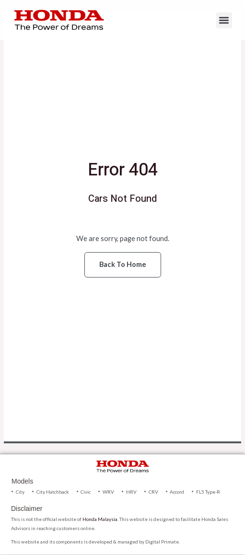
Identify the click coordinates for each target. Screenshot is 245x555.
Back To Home (122, 264)
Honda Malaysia (99, 519)
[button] (224, 20)
